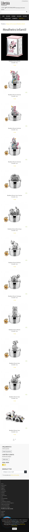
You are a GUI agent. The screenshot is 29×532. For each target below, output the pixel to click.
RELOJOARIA (19, 16)
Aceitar (14, 528)
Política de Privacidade (15, 475)
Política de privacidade (5, 504)
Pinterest (3, 514)
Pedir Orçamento (7, 451)
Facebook (3, 511)
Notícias (2, 499)
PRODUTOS (22, 18)
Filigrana (2, 488)
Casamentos (3, 491)
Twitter (2, 512)
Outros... (2, 515)
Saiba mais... (6, 459)
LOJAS (2, 7)
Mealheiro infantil (21, 24)
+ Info (14, 65)
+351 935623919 (11, 7)
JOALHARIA (8, 16)
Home (2, 483)
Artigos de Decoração (11, 24)
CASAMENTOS (14, 18)
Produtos (3, 492)
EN (24, 1)
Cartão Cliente (4, 495)
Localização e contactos (5, 501)
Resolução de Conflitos (5, 507)
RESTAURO (25, 16)
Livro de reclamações (5, 505)
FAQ (2, 497)
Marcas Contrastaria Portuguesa (7, 502)
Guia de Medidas (4, 498)
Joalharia (3, 486)
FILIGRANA (13, 16)
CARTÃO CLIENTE (8, 18)
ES (27, 1)
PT (22, 1)
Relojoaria (3, 489)
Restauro (3, 494)
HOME (3, 16)
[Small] (13, 12)
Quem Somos (3, 485)
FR (25, 1)
